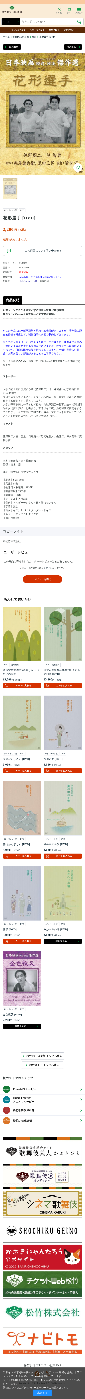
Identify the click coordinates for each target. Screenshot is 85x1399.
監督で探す (69, 30)
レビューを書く (42, 579)
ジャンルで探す (18, 30)
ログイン (48, 568)
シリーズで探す (37, 30)
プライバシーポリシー (33, 1387)
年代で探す (54, 30)
